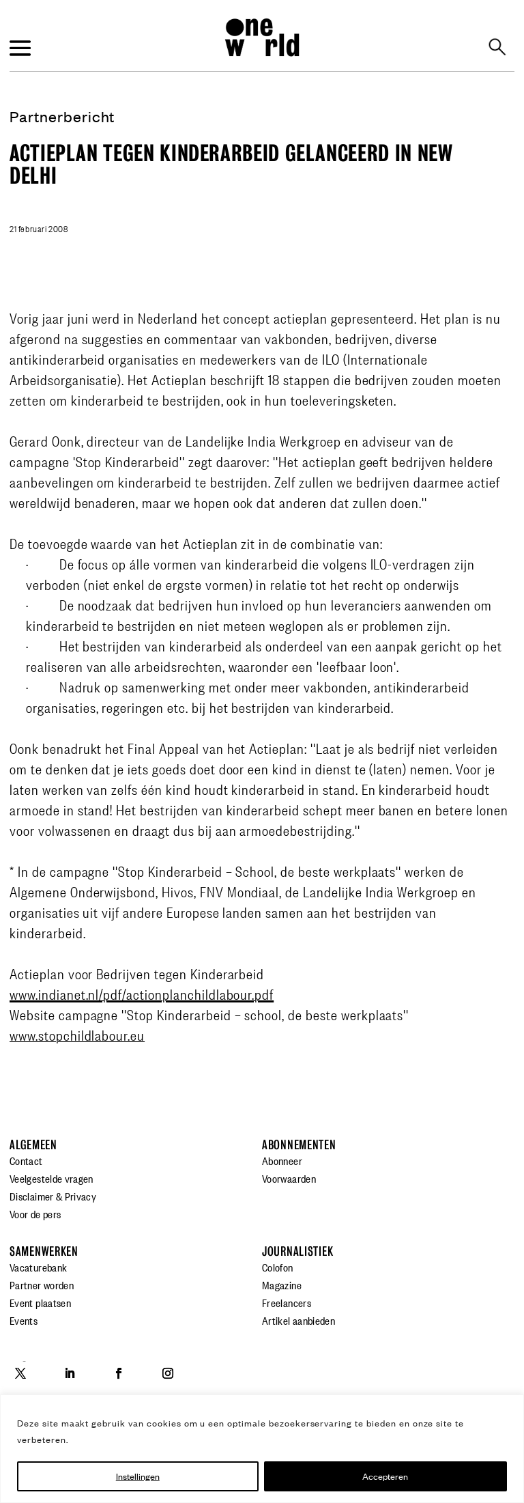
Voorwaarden (289, 1177)
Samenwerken (44, 1251)
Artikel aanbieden (298, 1320)
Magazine (282, 1284)
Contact (26, 1160)
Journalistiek (297, 1251)
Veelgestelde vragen (51, 1177)
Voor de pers (35, 1213)
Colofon (277, 1266)
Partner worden (42, 1284)
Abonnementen (299, 1145)
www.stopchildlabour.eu (77, 1034)
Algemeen (33, 1145)
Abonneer (282, 1160)
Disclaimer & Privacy (53, 1195)
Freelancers (286, 1302)
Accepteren (385, 1476)
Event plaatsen (40, 1302)
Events (24, 1320)
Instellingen (138, 1476)
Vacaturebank (38, 1266)
